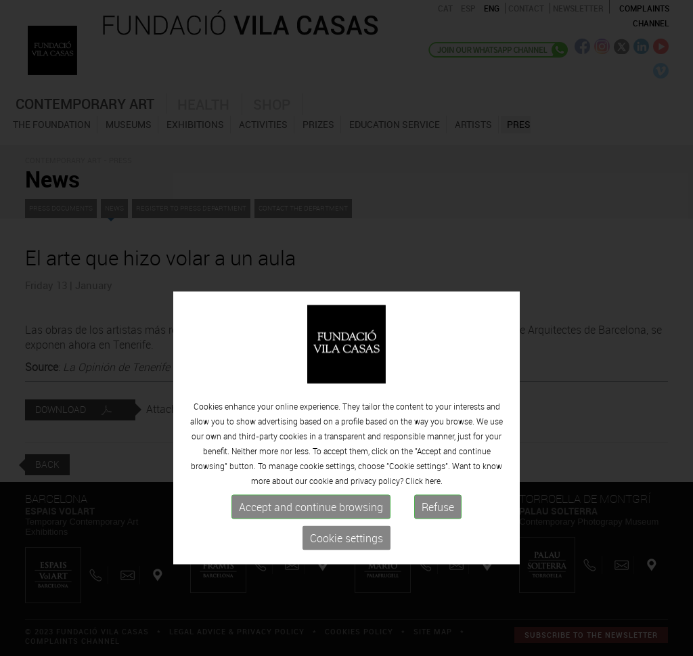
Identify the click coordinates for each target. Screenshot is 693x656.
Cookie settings (346, 570)
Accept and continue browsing (311, 539)
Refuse (438, 539)
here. (434, 513)
